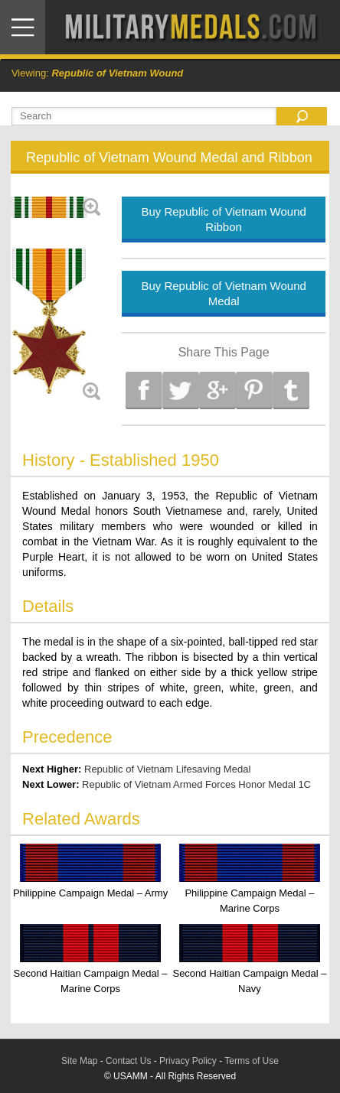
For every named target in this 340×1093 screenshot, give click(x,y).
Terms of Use (251, 1061)
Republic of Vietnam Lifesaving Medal (167, 769)
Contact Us (128, 1061)
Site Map (79, 1061)
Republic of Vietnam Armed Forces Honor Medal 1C (196, 784)
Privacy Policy (188, 1061)
